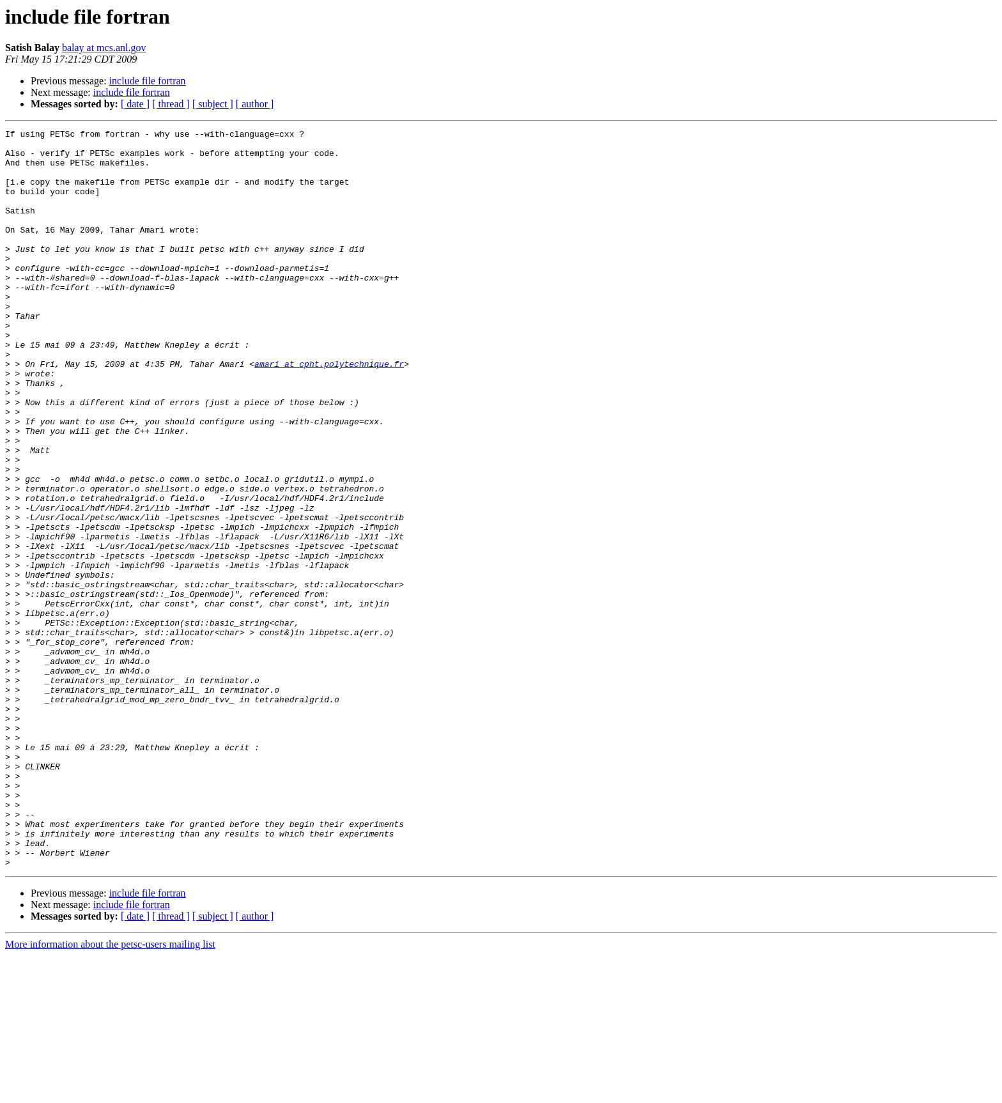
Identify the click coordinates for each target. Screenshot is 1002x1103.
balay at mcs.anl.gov (104, 47)
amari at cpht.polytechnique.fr (329, 411)
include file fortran (147, 80)
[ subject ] (212, 103)
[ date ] (135, 103)
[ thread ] (171, 103)
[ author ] (255, 103)
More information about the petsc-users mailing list (110, 1091)
